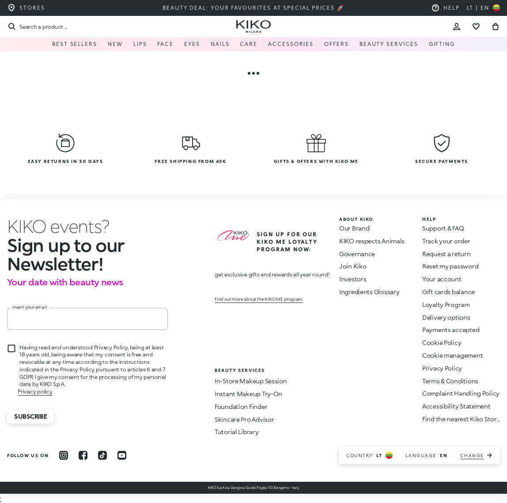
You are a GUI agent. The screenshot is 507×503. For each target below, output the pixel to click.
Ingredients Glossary (369, 291)
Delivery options (446, 317)
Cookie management (452, 355)
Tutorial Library (237, 431)
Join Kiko (352, 266)
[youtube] (121, 455)
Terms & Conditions (450, 381)
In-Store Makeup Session (251, 381)
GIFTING (442, 44)
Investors (352, 279)
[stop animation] (58, 226)
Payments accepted (450, 329)
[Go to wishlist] (476, 26)
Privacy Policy (442, 368)
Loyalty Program (446, 304)
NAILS (220, 44)
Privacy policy (35, 391)
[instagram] (63, 455)
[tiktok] (102, 455)
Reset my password (450, 266)
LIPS (140, 44)
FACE (165, 44)
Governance (357, 253)
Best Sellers (74, 44)
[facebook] (83, 455)
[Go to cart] (495, 26)
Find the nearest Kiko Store (461, 419)
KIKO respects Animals (372, 241)
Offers (336, 44)
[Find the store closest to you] (26, 8)
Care (248, 44)
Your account (442, 279)
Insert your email (29, 307)
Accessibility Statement (456, 406)
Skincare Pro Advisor (244, 419)
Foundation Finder (241, 406)
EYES (192, 44)
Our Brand (354, 228)
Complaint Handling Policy (460, 393)
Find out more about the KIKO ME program (259, 299)
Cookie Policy (441, 342)
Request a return (446, 253)
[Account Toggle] (456, 26)
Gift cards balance (448, 291)
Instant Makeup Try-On (248, 393)
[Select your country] (483, 8)
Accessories (291, 44)
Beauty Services (388, 44)
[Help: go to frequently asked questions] (445, 8)
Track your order (446, 241)
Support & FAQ (443, 228)
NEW (115, 44)
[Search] (37, 26)
